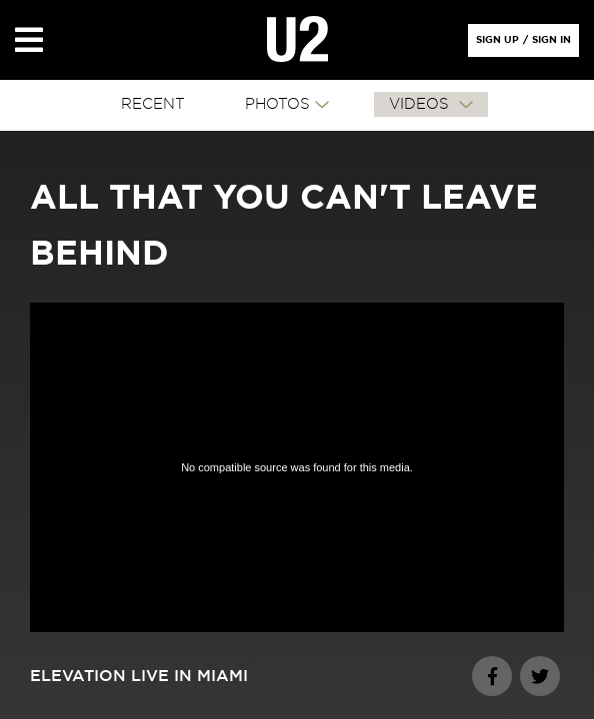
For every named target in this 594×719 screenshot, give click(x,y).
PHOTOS (277, 104)
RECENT (153, 104)
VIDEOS (421, 104)
